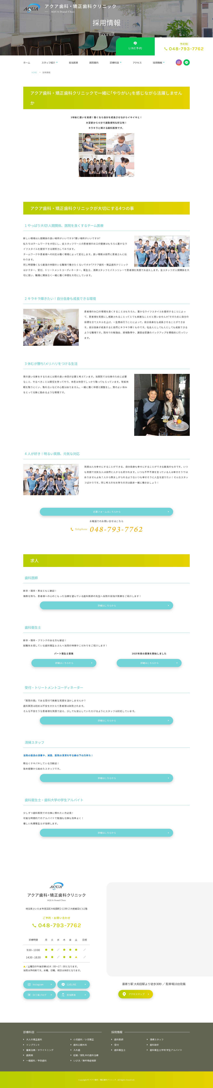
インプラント (33, 1044)
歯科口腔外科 (80, 1044)
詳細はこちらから (107, 605)
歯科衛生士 (120, 1050)
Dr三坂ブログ (37, 995)
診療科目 (114, 62)
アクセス (137, 62)
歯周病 (29, 1055)
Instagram (35, 984)
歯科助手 (154, 1044)
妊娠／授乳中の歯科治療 (85, 1055)
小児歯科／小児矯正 (83, 1039)
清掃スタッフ (157, 1039)
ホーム (26, 62)
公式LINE (69, 984)
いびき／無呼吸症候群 (84, 1060)
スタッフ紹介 (48, 62)
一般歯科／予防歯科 (36, 1060)
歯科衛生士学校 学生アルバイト (166, 1050)
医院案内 (93, 62)
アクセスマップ (133, 994)
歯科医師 (118, 1039)
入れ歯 (76, 1050)
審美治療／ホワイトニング (40, 1050)
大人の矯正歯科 (34, 1039)
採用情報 (157, 62)
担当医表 (73, 62)
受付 (116, 1044)
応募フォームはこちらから (107, 511)
